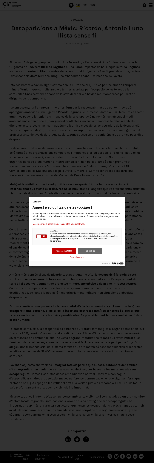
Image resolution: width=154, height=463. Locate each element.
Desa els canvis (77, 257)
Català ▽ (37, 201)
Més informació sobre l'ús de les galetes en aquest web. (58, 224)
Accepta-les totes (64, 251)
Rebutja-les (90, 251)
